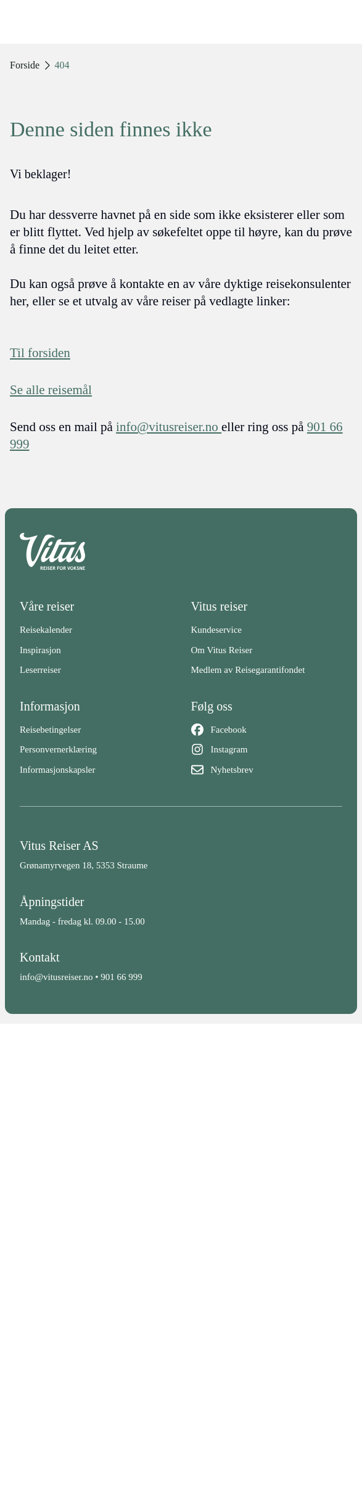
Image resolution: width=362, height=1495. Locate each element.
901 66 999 (121, 977)
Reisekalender (46, 630)
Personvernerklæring (58, 749)
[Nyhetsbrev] (267, 770)
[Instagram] (267, 750)
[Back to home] (181, 551)
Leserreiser (40, 670)
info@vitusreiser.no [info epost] (168, 426)
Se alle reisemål (51, 389)
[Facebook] (267, 730)
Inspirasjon (40, 650)
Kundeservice (216, 630)
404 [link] (62, 65)
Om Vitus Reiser (222, 650)
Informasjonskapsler (57, 770)
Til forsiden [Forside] (40, 352)
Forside (24, 65)
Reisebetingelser (50, 730)
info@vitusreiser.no (56, 977)
